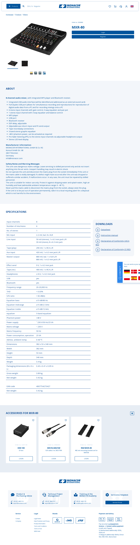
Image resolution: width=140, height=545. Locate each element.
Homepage (9, 15)
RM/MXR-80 (86, 448)
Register (103, 37)
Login (103, 32)
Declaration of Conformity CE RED (116, 249)
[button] (126, 6)
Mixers (25, 15)
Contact (18, 518)
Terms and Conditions (40, 526)
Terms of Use (38, 528)
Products (18, 15)
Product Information (39, 524)
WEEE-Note (37, 531)
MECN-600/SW (53, 448)
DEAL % (30, 6)
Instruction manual (109, 235)
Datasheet (105, 229)
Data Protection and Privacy (42, 521)
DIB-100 (21, 448)
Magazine (37, 6)
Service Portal (117, 502)
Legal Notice (37, 518)
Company (18, 521)
